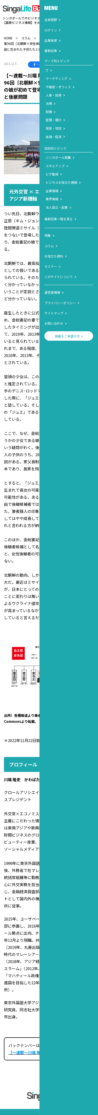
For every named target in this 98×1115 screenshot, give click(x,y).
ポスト (61, 59)
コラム (26, 33)
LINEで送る (83, 59)
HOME (8, 33)
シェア (39, 59)
